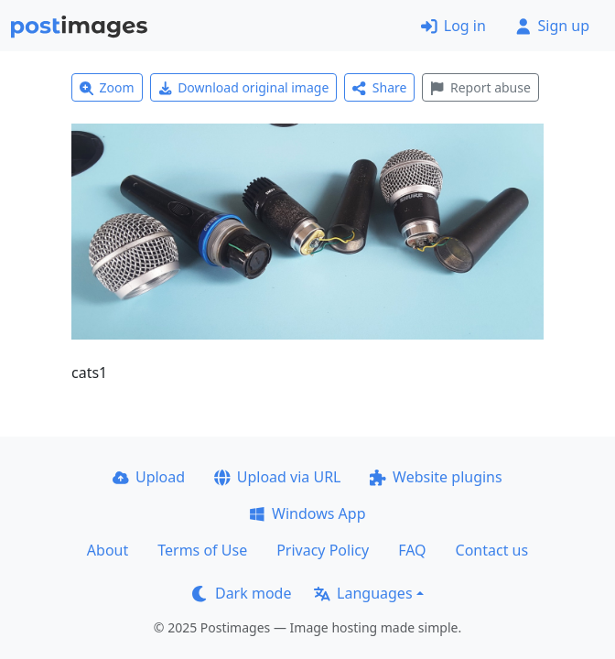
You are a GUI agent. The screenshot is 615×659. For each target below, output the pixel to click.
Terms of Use (202, 550)
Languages (363, 593)
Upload (149, 477)
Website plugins (436, 477)
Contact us (492, 550)
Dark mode (241, 593)
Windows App (307, 513)
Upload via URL (277, 477)
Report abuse (480, 87)
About (107, 550)
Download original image (243, 87)
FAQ (412, 550)
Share (379, 87)
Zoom (107, 87)
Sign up (552, 26)
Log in (453, 26)
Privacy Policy (322, 550)
